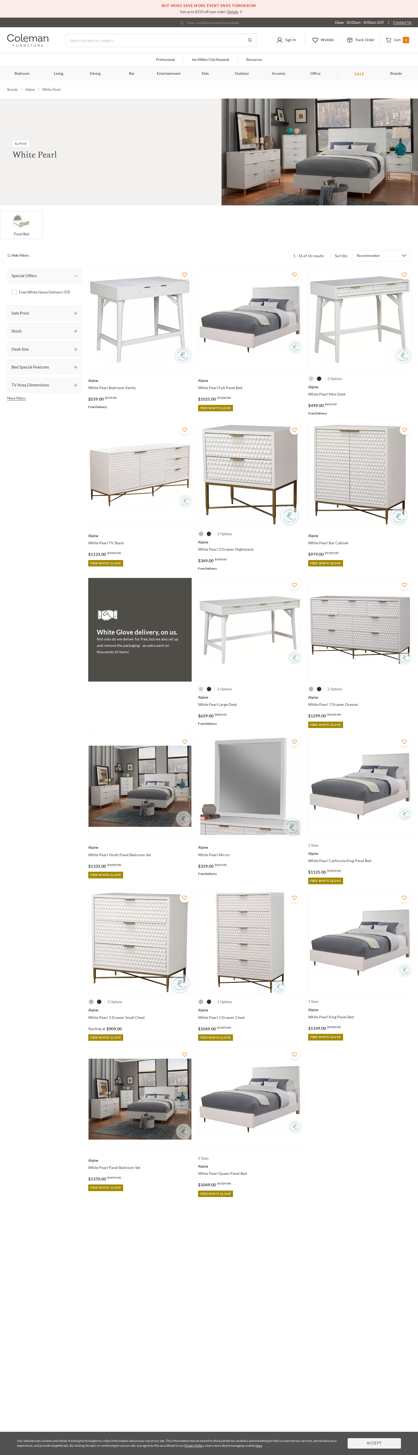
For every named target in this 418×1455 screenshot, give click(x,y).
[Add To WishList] (184, 275)
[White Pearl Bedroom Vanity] (140, 381)
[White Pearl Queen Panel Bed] (250, 1166)
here (259, 1446)
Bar (132, 74)
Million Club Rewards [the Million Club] (210, 60)
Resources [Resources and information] (254, 60)
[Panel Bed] (21, 225)
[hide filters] (20, 255)
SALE (359, 74)
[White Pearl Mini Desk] (360, 387)
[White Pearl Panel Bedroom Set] (140, 1160)
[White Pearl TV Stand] (140, 536)
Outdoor (242, 74)
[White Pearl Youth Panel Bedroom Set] (140, 847)
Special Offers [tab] (24, 275)
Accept (374, 1443)
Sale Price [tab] (20, 312)
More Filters (16, 398)
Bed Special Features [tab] (30, 366)
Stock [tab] (16, 330)
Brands (396, 74)
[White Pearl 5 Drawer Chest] (250, 1010)
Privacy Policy (194, 1446)
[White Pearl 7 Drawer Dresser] (360, 697)
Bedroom (22, 74)
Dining (95, 74)
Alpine (30, 89)
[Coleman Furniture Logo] (28, 45)
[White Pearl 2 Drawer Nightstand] (250, 542)
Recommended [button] (368, 255)
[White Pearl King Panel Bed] (360, 1010)
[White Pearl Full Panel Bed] (250, 381)
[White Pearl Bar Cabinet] (360, 536)
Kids (205, 74)
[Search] (161, 40)
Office (315, 74)
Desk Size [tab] (20, 348)
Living (58, 74)
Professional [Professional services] (165, 60)
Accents (278, 74)
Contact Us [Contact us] (402, 22)
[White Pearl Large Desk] (250, 697)
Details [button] (232, 12)
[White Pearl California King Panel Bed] (360, 853)
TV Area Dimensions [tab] (30, 384)
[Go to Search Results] (250, 40)
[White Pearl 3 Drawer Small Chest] (140, 1010)
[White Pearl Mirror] (250, 847)
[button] (286, 40)
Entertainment (168, 74)
